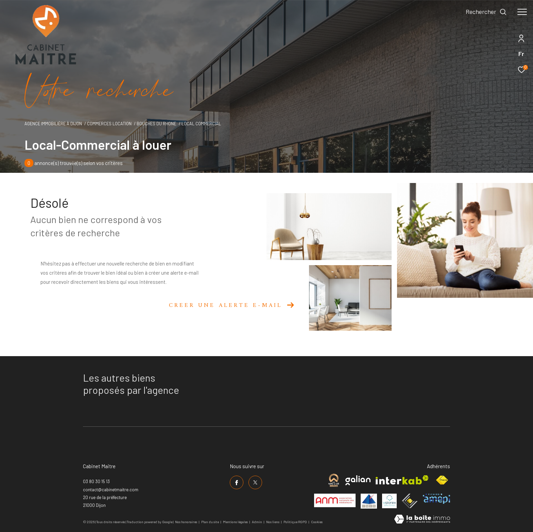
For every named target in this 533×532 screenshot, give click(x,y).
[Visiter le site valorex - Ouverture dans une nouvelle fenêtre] (389, 501)
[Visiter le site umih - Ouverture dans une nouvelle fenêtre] (369, 501)
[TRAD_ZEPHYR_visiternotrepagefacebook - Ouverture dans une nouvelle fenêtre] (236, 482)
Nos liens (273, 522)
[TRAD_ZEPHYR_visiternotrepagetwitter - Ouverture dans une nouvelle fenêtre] (255, 482)
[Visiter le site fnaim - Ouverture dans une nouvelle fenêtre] (442, 480)
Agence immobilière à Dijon (53, 123)
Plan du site (210, 522)
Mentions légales (235, 522)
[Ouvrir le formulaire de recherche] (486, 12)
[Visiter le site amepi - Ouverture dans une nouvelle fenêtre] (436, 499)
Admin (257, 522)
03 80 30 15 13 (96, 481)
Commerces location (109, 123)
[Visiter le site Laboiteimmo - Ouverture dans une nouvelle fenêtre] (422, 520)
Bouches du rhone (156, 123)
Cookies (317, 522)
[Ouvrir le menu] (522, 12)
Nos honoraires (186, 522)
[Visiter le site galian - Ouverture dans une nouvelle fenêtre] (358, 480)
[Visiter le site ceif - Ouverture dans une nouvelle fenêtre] (410, 501)
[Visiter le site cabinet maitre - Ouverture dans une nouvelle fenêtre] (333, 480)
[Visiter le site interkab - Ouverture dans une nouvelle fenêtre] (402, 479)
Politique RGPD (295, 522)
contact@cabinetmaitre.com (110, 489)
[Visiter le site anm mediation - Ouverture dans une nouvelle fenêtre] (335, 500)
